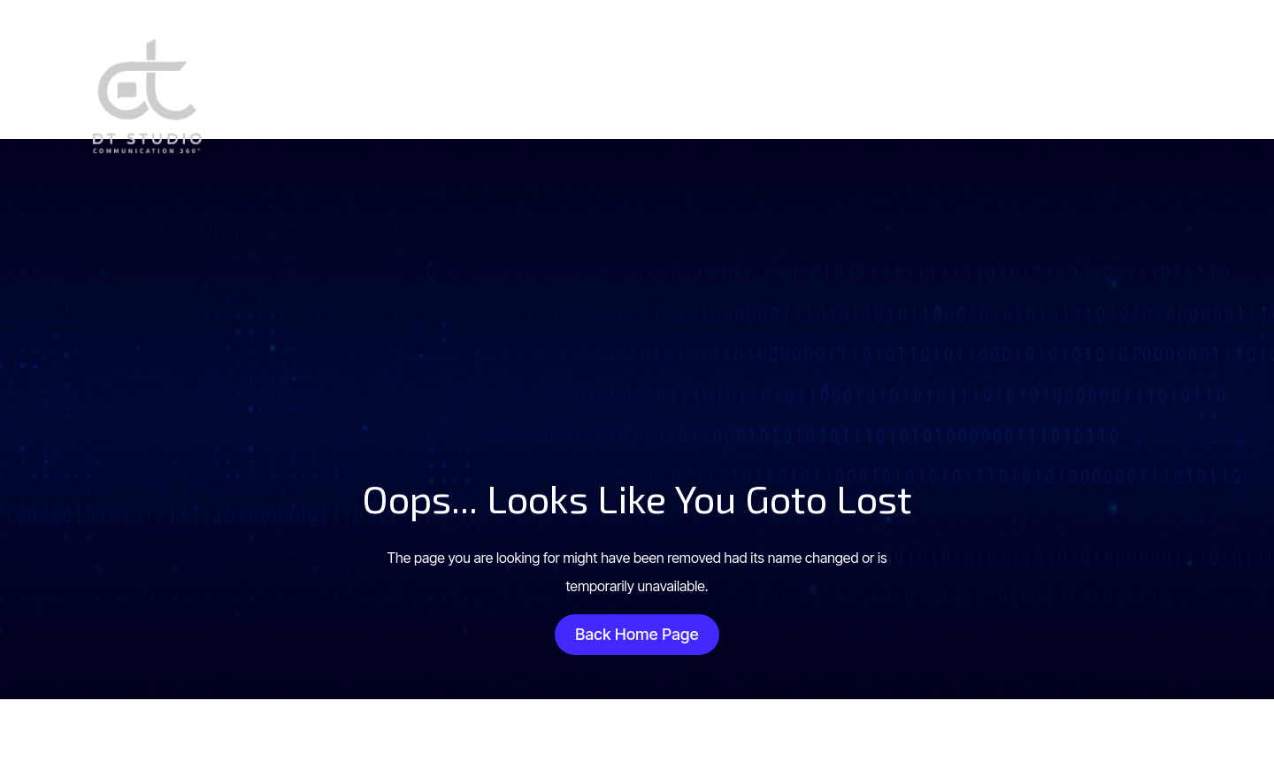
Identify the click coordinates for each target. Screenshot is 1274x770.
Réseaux (856, 93)
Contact (1031, 93)
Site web (695, 93)
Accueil (613, 93)
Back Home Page (637, 634)
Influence (945, 93)
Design (777, 93)
